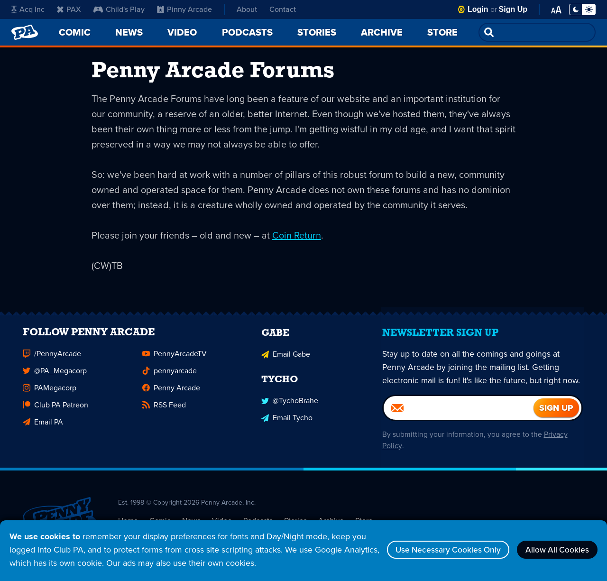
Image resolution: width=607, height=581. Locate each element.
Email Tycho (287, 424)
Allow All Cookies (555, 550)
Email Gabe (285, 361)
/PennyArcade (52, 361)
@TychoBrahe (289, 407)
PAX (69, 9)
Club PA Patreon (55, 412)
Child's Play (119, 9)
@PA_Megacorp (55, 378)
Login (478, 9)
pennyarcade (169, 378)
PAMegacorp (49, 395)
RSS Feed (164, 412)
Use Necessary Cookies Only (440, 550)
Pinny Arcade (184, 9)
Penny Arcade (171, 395)
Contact (282, 9)
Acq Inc (28, 9)
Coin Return (296, 237)
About (247, 9)
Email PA (43, 429)
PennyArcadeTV (174, 361)
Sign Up (513, 9)
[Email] (458, 415)
